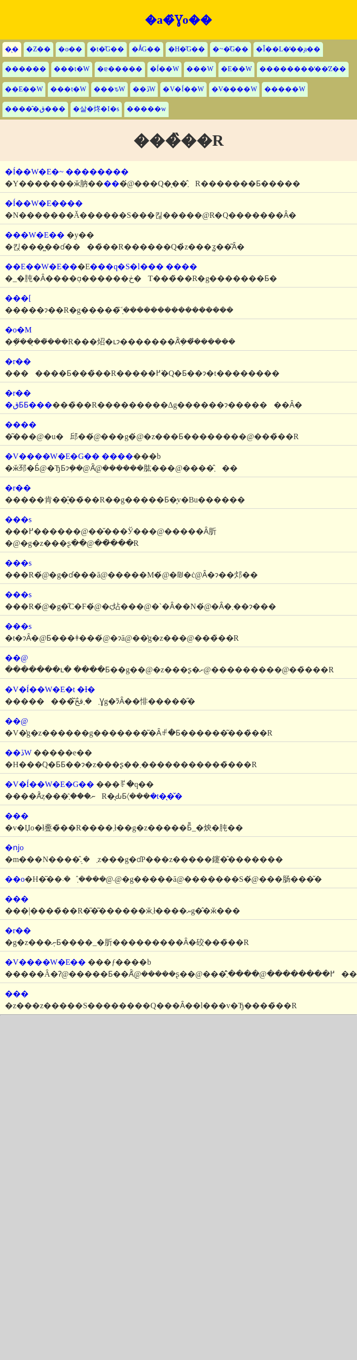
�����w (146, 109)
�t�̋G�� (107, 49)
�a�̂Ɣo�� (178, 19)
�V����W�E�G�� (52, 456)
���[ (18, 298)
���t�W (72, 69)
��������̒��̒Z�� (302, 69)
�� (111, 183)
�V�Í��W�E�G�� (49, 784)
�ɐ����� (120, 69)
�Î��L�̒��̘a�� (288, 49)
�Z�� (38, 49)
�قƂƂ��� (28, 405)
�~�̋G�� (231, 49)
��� (17, 816)
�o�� (70, 49)
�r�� (18, 361)
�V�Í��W (183, 89)
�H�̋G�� (187, 49)
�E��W (236, 69)
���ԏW (109, 89)
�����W (284, 89)
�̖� (12, 49)
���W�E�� (35, 235)
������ (25, 69)
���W (200, 69)
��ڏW (144, 89)
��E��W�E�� (41, 266)
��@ (16, 658)
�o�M (18, 330)
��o (15, 879)
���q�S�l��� (126, 266)
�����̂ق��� (35, 109)
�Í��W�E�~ (34, 171)
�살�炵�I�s (96, 109)
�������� (97, 171)
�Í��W (164, 69)
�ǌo (14, 847)
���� (181, 266)
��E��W (24, 89)
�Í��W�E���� (44, 203)
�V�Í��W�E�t (40, 689)
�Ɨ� (86, 689)
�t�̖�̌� (166, 796)
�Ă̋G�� (146, 49)
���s (18, 519)
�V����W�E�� (45, 962)
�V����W (234, 89)
